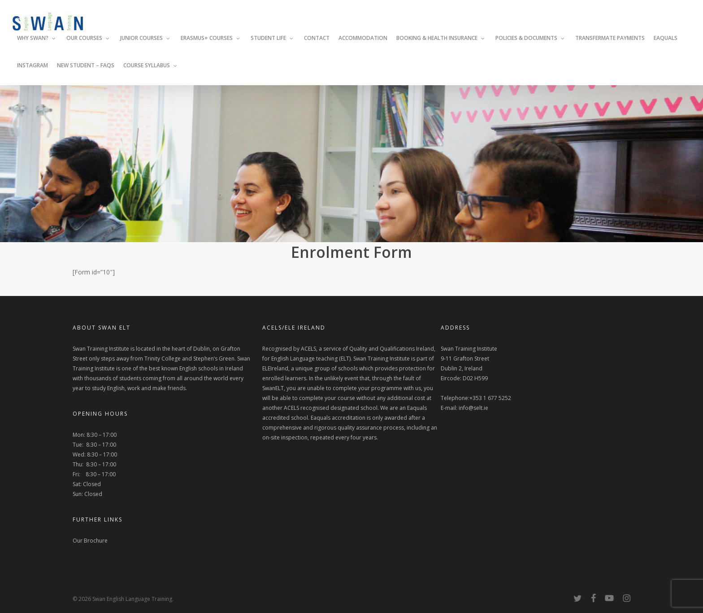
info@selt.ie (473, 408)
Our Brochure (90, 540)
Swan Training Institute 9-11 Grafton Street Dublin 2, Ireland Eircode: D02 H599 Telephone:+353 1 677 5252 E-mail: (476, 378)
